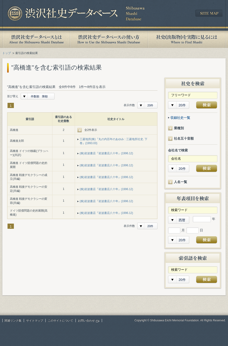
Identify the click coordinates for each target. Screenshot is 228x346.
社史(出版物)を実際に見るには (187, 39)
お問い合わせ (86, 320)
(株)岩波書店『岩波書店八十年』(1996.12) (106, 153)
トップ (6, 53)
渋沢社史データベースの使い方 (109, 39)
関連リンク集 (12, 320)
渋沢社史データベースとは (36, 39)
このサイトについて (60, 320)
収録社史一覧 (180, 118)
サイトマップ (34, 320)
